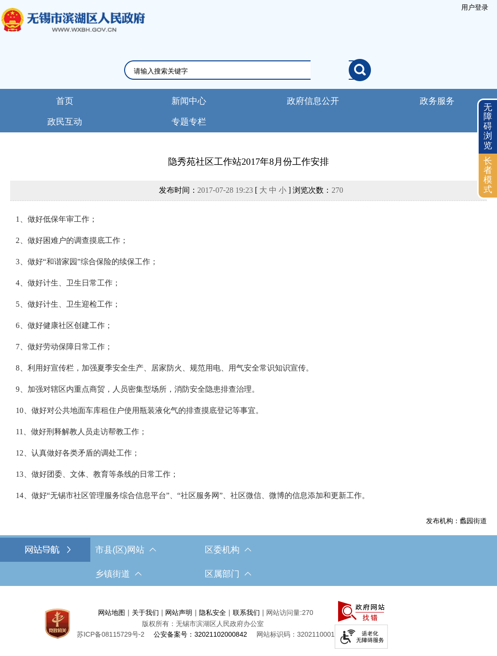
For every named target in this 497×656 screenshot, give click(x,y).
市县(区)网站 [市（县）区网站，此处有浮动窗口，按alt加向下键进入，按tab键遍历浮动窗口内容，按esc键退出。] (125, 550)
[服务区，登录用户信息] (474, 7)
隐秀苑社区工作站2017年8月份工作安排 (248, 162)
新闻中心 (188, 101)
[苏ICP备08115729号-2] (110, 634)
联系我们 (246, 612)
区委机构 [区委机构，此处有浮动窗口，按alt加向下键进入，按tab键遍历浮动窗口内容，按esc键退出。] (228, 550)
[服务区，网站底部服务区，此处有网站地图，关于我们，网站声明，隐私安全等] (248, 623)
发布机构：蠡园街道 (456, 521)
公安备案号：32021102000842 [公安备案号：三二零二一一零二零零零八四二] (200, 634)
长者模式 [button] (487, 175)
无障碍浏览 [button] (487, 126)
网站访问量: (284, 612)
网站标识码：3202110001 (295, 634)
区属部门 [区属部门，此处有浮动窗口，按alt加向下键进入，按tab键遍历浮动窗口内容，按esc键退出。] (228, 574)
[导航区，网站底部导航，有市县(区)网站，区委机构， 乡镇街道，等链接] (248, 562)
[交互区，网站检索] (248, 70)
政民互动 (64, 122)
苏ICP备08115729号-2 (110, 634)
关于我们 (145, 612)
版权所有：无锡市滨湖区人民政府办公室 (203, 623)
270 (337, 190)
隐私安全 (212, 612)
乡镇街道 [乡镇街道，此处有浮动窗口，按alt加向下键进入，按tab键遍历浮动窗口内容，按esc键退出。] (118, 574)
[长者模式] (488, 176)
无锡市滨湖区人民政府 (72, 29)
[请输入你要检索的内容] (241, 71)
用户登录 (474, 7)
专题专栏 (188, 122)
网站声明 (178, 612)
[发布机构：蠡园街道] (248, 521)
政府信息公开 (313, 101)
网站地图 (111, 612)
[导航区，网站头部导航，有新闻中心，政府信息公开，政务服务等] (248, 110)
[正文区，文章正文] (248, 340)
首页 (64, 101)
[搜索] (360, 70)
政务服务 (437, 101)
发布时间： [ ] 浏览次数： (251, 190)
